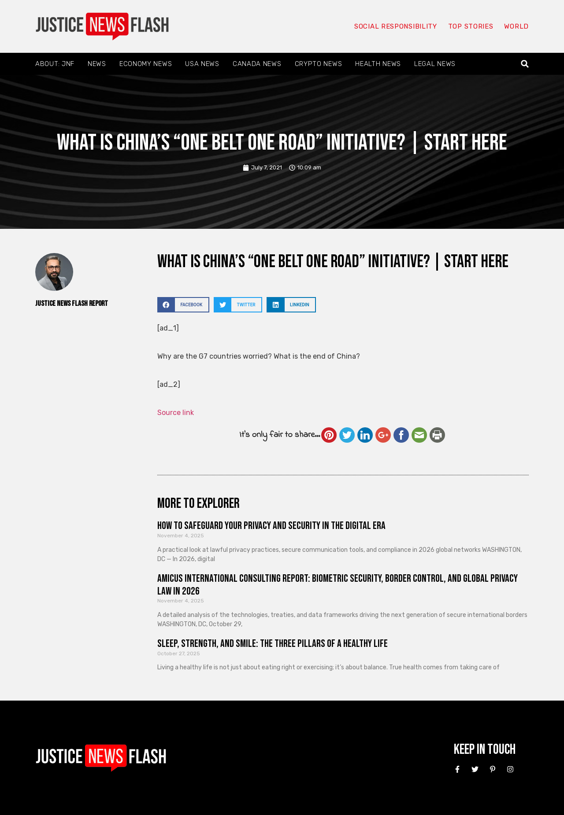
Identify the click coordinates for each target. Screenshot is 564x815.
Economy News (145, 64)
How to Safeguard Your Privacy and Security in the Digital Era (271, 525)
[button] (525, 64)
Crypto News (318, 64)
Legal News (435, 64)
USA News (202, 64)
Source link (175, 412)
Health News (378, 64)
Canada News (257, 64)
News (97, 64)
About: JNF (54, 64)
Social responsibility (395, 26)
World (516, 26)
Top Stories (471, 26)
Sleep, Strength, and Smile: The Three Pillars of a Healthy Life (272, 643)
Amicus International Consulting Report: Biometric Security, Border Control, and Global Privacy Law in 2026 (337, 585)
